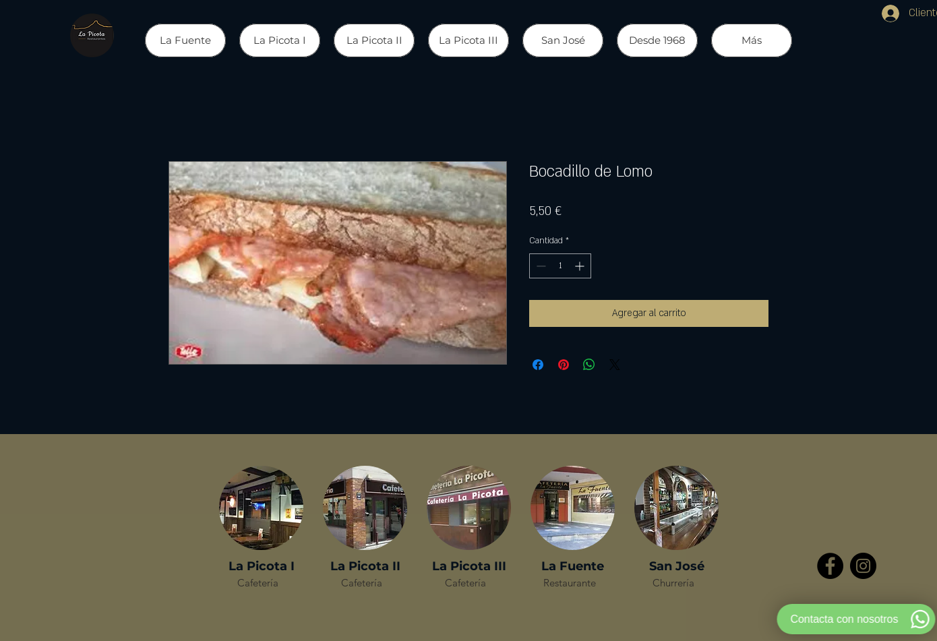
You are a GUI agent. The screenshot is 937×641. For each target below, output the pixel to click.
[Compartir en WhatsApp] (589, 365)
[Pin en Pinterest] (563, 365)
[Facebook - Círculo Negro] (830, 566)
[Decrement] (539, 266)
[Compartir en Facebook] (538, 365)
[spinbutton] (560, 266)
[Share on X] (615, 365)
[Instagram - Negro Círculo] (863, 566)
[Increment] (580, 266)
